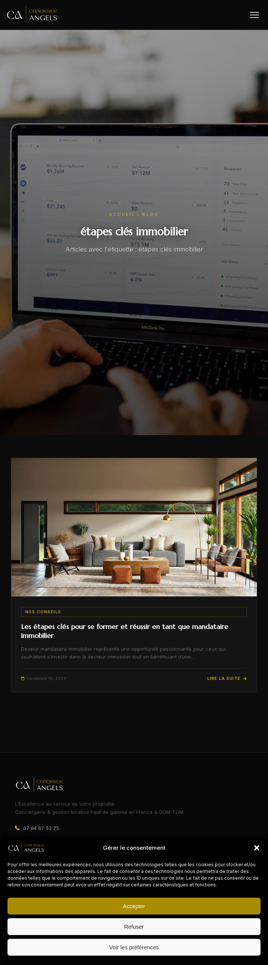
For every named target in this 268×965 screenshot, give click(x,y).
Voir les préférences (134, 947)
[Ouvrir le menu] (254, 15)
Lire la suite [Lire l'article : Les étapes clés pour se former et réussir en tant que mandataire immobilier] (227, 678)
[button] (257, 848)
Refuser (134, 926)
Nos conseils (43, 612)
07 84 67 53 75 (41, 828)
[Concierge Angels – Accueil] (32, 14)
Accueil (122, 214)
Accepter (134, 906)
